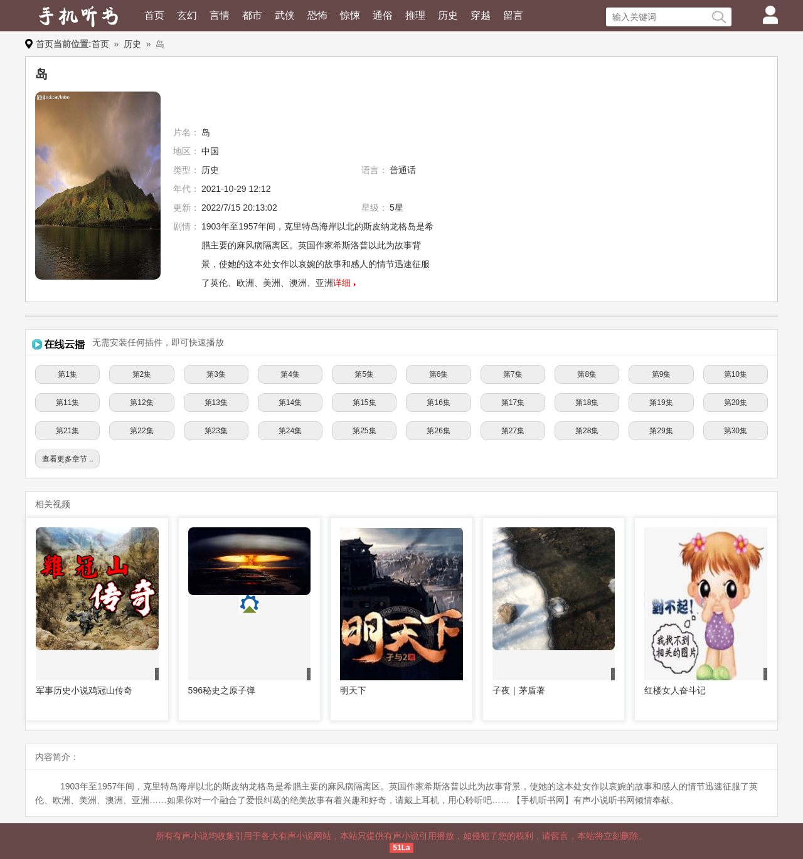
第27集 (512, 430)
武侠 (285, 15)
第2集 (142, 374)
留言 (513, 15)
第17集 (512, 402)
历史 (448, 15)
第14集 (290, 402)
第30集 (735, 430)
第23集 (216, 430)
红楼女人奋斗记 (675, 690)
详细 (342, 283)
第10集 (735, 374)
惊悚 (350, 15)
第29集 (661, 430)
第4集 (290, 374)
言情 (220, 15)
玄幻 (187, 15)
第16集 (438, 402)
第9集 (661, 374)
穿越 (481, 15)
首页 (154, 15)
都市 (252, 15)
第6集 (439, 374)
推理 (415, 15)
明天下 (353, 690)
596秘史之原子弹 (221, 690)
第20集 (735, 402)
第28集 (586, 430)
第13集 (216, 402)
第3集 (216, 374)
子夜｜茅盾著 (518, 690)
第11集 (67, 402)
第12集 (141, 402)
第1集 (67, 374)
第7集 (513, 374)
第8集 (587, 374)
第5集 (364, 374)
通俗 (383, 15)
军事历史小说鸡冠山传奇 (84, 690)
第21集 (67, 430)
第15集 (364, 402)
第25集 (364, 430)
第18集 (586, 402)
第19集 (661, 402)
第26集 (438, 430)
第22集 (141, 430)
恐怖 (317, 15)
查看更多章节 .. (67, 459)
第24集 (290, 430)
